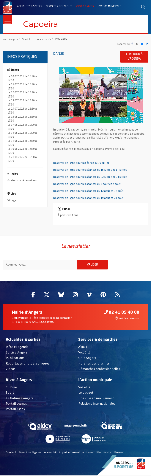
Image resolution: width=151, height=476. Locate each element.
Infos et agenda (17, 347)
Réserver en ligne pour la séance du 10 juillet (81, 163)
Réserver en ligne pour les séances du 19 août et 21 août (88, 198)
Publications (15, 358)
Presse (118, 453)
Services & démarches (59, 6)
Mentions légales (30, 453)
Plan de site (103, 453)
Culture (11, 387)
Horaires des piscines (94, 364)
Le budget (85, 393)
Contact (11, 453)
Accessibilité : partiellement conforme (68, 453)
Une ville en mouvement (96, 398)
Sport (10, 393)
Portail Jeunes (16, 404)
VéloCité (84, 353)
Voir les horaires (127, 318)
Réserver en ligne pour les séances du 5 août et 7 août (87, 184)
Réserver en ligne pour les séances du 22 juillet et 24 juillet (90, 177)
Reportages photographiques (27, 364)
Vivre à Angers (85, 6)
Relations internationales (96, 404)
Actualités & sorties (29, 6)
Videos (10, 369)
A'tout (82, 347)
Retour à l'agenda (134, 57)
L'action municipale (109, 6)
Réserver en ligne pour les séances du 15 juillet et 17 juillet (90, 170)
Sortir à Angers (16, 353)
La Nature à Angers (19, 398)
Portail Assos (15, 409)
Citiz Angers (87, 358)
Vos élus (84, 387)
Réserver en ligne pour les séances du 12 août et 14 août (88, 191)
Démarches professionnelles (99, 369)
